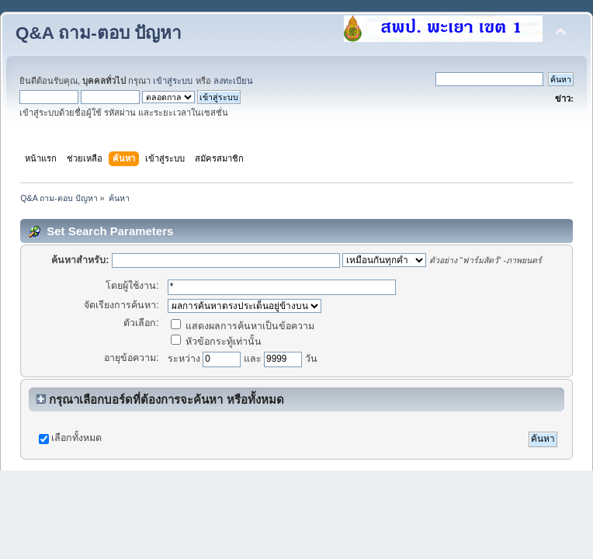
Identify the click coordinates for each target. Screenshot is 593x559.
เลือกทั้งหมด (76, 437)
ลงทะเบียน (233, 80)
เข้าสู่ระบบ (172, 80)
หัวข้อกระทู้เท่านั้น (216, 341)
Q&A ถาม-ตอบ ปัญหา (99, 33)
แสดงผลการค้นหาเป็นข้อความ (242, 326)
